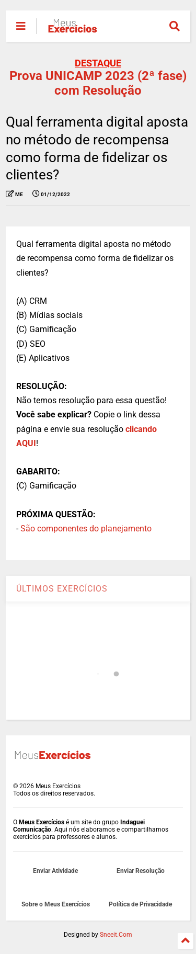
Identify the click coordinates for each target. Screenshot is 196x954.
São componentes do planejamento (86, 528)
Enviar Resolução (141, 870)
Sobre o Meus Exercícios (55, 904)
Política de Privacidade (140, 904)
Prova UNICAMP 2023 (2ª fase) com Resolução (98, 83)
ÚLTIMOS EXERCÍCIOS (62, 589)
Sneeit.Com (116, 934)
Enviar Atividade (55, 870)
